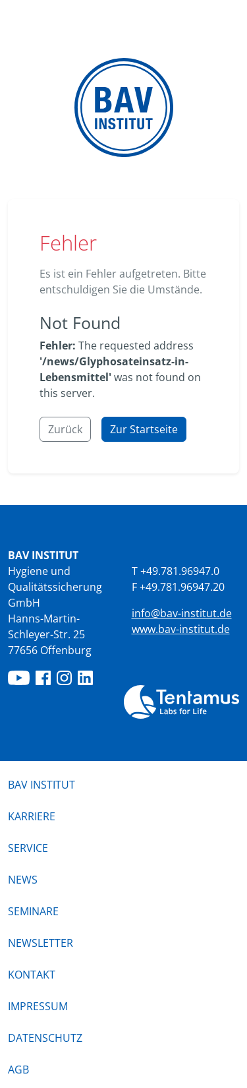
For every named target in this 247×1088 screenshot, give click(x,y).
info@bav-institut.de (182, 613)
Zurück (65, 429)
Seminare (33, 911)
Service (28, 848)
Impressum (38, 1006)
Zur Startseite (144, 429)
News (23, 879)
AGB (18, 1069)
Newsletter (40, 943)
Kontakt (31, 974)
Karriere (31, 816)
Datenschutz (45, 1038)
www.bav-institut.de (181, 629)
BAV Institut (41, 784)
